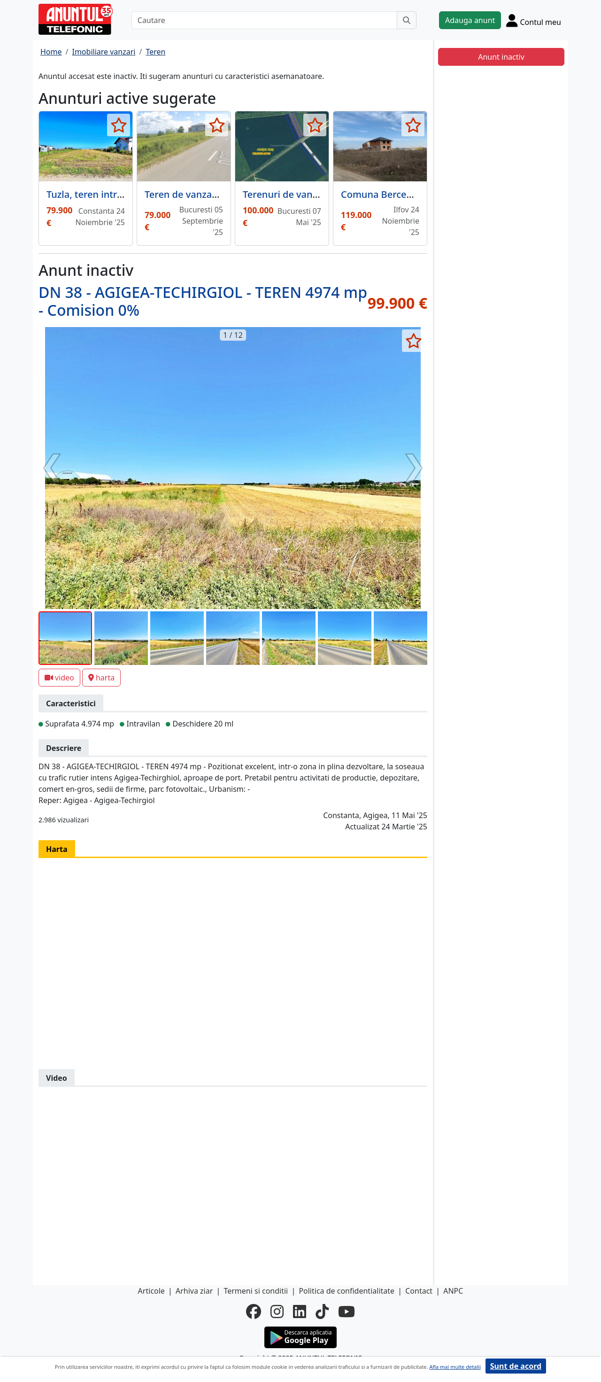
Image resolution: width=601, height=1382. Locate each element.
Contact (418, 1291)
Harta (57, 849)
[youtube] (346, 1311)
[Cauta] (406, 20)
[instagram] (277, 1311)
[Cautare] (264, 20)
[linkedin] (299, 1311)
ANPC (453, 1291)
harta (101, 677)
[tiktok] (322, 1311)
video (59, 677)
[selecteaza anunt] (118, 125)
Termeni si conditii (255, 1291)
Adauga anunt (470, 20)
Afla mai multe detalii (454, 1366)
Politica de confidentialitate (346, 1291)
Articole (151, 1291)
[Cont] (533, 20)
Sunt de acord (515, 1366)
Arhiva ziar (194, 1291)
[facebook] (253, 1311)
